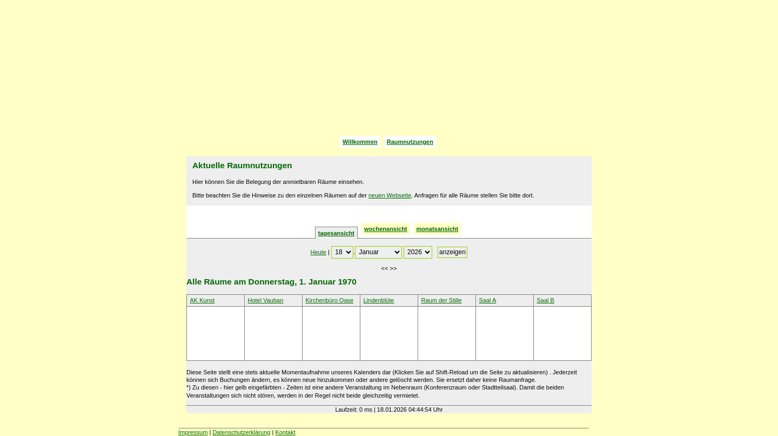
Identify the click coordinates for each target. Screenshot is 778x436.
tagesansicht (336, 233)
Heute (318, 252)
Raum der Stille (441, 300)
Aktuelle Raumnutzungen (242, 165)
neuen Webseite (389, 195)
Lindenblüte (379, 300)
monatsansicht (438, 229)
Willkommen (360, 141)
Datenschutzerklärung (241, 432)
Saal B (545, 300)
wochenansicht (385, 229)
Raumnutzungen (410, 141)
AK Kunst (202, 300)
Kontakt (285, 432)
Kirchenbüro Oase (330, 300)
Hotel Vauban (266, 300)
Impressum (192, 432)
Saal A (488, 300)
